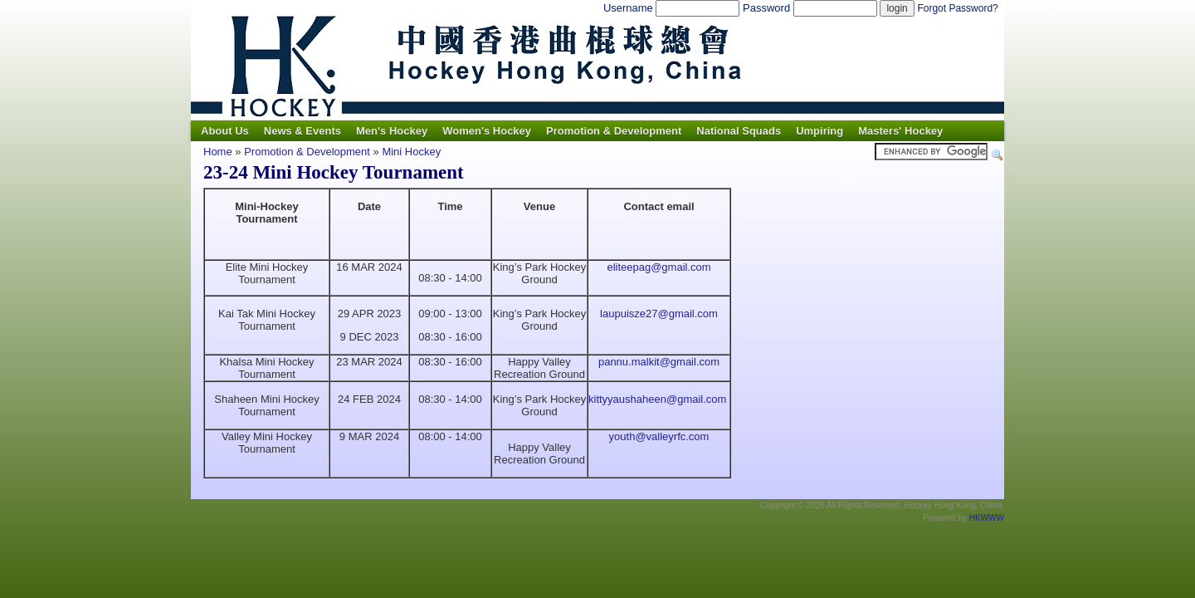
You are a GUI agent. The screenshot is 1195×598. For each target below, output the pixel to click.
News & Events (302, 131)
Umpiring (819, 131)
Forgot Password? (957, 8)
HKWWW (986, 517)
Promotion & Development (613, 131)
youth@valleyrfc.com (659, 436)
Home (217, 151)
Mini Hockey (411, 151)
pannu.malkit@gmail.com (658, 361)
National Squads (738, 131)
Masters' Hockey (900, 131)
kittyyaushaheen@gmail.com (657, 399)
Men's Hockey (391, 131)
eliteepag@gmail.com (658, 267)
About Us (225, 131)
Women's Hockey (486, 131)
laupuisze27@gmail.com (659, 313)
